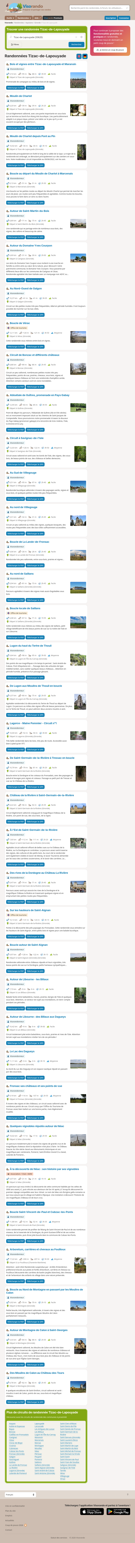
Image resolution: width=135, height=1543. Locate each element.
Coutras (12, 1445)
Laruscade (39, 1426)
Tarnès (63, 1470)
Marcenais (39, 1440)
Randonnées (24, 18)
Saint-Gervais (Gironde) (70, 1437)
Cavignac (13, 1437)
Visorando (9, 23)
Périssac (38, 1454)
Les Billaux (39, 1432)
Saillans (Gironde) (42, 1465)
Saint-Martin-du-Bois (69, 1448)
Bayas (11, 1429)
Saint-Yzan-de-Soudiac (69, 1462)
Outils (10, 18)
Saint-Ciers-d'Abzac (68, 1423)
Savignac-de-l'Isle (67, 1468)
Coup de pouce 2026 (16, 1525)
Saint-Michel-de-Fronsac (70, 1451)
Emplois (8, 1515)
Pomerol (38, 1459)
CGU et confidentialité (15, 1506)
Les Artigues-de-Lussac (44, 1429)
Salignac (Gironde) (68, 1465)
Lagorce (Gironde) (17, 1470)
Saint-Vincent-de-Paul (69, 1459)
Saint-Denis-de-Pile (68, 1426)
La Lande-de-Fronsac (18, 1465)
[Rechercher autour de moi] (81, 37)
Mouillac (38, 1448)
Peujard (38, 1456)
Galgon (12, 1456)
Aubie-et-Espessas (17, 1426)
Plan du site (10, 1511)
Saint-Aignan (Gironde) (44, 1468)
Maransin (39, 1437)
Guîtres (12, 1462)
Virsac (62, 1479)
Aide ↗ (38, 18)
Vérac (62, 1473)
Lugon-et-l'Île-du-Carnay (45, 1434)
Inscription (111, 18)
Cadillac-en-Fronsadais (19, 1434)
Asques (12, 1423)
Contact (8, 1530)
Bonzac (12, 1432)
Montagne (39, 1445)
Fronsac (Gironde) (17, 1454)
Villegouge (64, 1476)
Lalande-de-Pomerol (18, 1473)
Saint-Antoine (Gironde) (45, 1473)
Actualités (9, 1520)
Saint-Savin (65, 1456)
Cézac (11, 1440)
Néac (37, 1451)
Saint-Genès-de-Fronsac (70, 1429)
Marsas (38, 1443)
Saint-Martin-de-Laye (69, 1445)
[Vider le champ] (76, 37)
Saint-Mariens (66, 1443)
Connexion (124, 18)
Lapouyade (39, 1423)
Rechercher (76, 44)
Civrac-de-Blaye (16, 1443)
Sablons (38, 1462)
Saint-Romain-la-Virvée (70, 1454)
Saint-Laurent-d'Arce (69, 1440)
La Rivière (13, 1468)
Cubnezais (13, 1448)
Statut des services (59, 1537)
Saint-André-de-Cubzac (44, 1470)
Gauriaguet (14, 1459)
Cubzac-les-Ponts (16, 1451)
